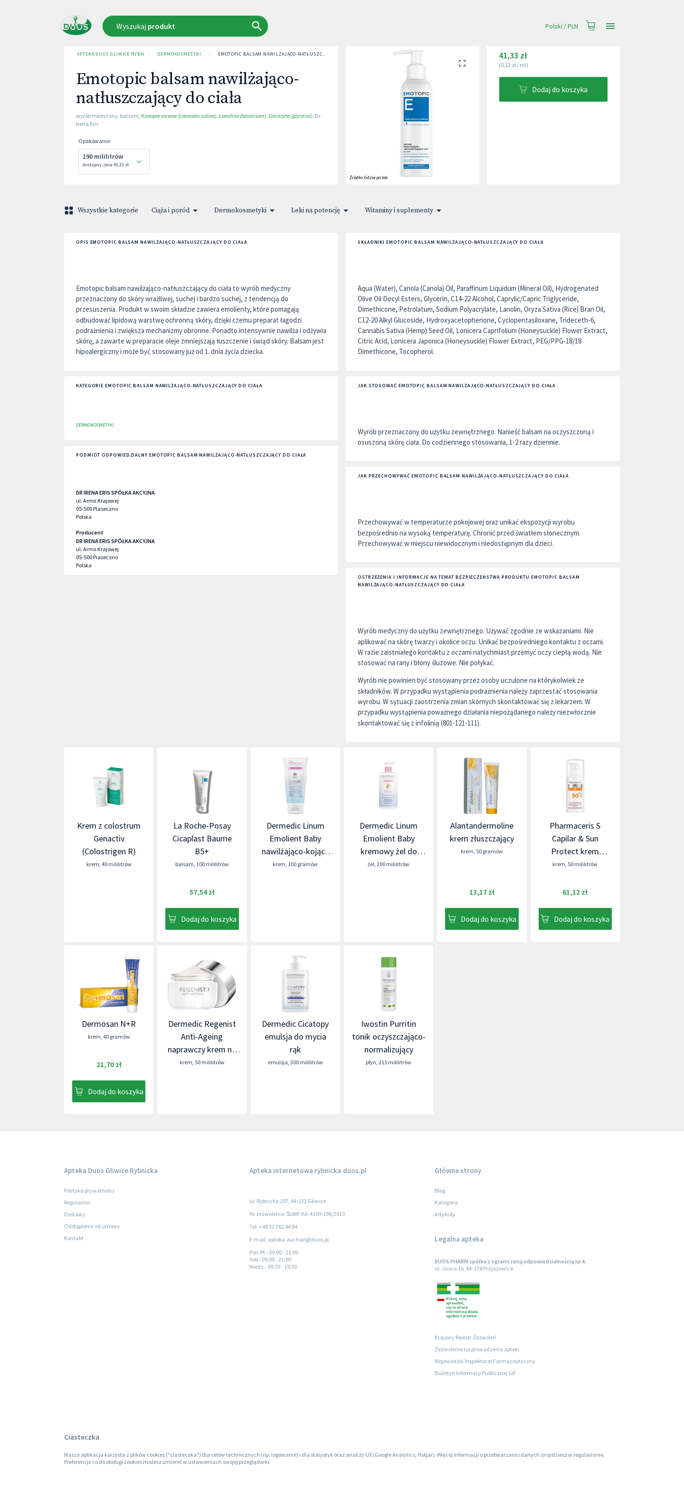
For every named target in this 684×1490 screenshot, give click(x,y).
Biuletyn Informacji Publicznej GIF (475, 1372)
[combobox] (245, 26)
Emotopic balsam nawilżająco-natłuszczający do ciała (290, 54)
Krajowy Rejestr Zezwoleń (465, 1337)
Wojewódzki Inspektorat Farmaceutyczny (485, 1361)
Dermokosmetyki (179, 54)
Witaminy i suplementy (404, 210)
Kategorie (446, 1202)
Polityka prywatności (89, 1190)
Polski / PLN (562, 26)
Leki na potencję (321, 210)
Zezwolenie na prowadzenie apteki (477, 1349)
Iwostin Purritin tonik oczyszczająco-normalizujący (389, 1036)
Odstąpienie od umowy (92, 1226)
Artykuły (445, 1214)
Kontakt (74, 1238)
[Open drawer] (610, 26)
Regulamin (77, 1202)
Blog (440, 1190)
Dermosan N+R (109, 1023)
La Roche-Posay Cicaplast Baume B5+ (202, 838)
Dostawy (75, 1214)
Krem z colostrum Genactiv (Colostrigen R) (109, 838)
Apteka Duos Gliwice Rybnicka (108, 54)
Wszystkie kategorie (102, 210)
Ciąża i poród (176, 210)
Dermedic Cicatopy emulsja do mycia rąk (295, 1036)
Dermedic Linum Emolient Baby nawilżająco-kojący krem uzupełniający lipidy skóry (295, 851)
